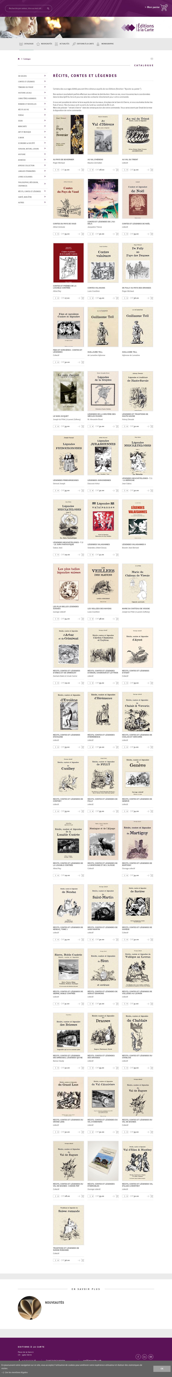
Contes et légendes (26, 82)
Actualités (64, 44)
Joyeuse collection (26, 166)
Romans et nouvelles (27, 104)
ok (162, 1369)
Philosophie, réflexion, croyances (28, 184)
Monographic (107, 44)
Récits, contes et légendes (29, 191)
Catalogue (29, 44)
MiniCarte (22, 126)
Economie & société (26, 143)
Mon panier (153, 8)
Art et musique (24, 132)
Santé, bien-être (25, 197)
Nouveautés (46, 44)
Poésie (21, 115)
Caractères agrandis (27, 98)
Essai (20, 121)
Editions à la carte (85, 44)
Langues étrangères (27, 171)
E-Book (21, 138)
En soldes (22, 76)
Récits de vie (23, 110)
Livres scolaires (25, 177)
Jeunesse (22, 160)
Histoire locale (25, 93)
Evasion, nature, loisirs (28, 149)
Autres (21, 203)
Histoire (21, 154)
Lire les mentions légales (16, 1372)
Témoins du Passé (25, 87)
